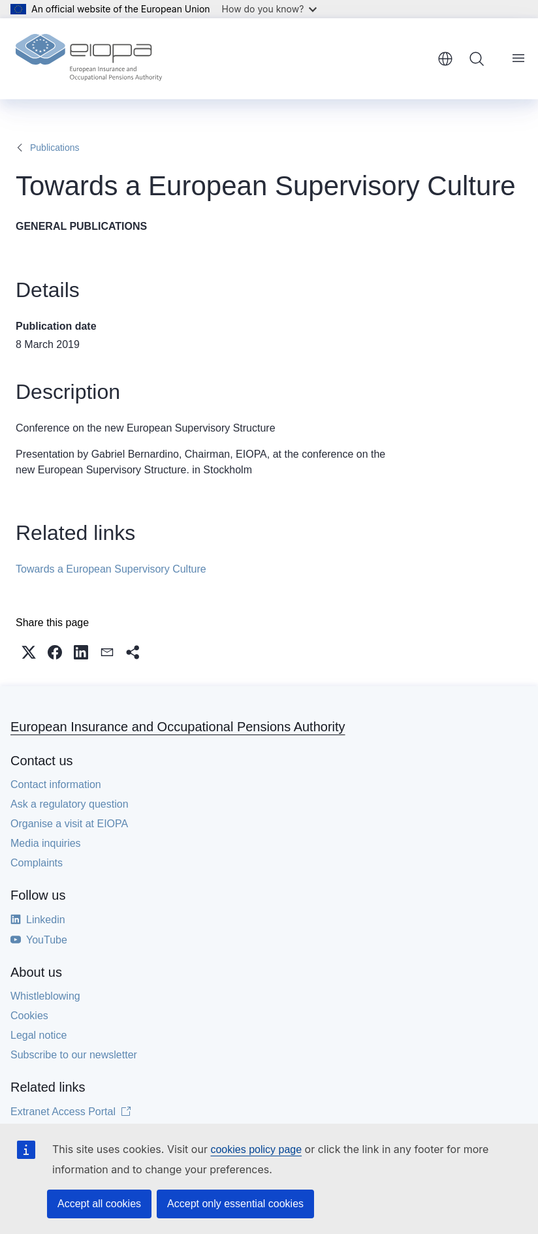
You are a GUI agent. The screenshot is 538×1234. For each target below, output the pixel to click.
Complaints (36, 862)
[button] (28, 652)
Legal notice (38, 1035)
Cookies (29, 1015)
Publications (55, 147)
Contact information (55, 784)
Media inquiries (45, 843)
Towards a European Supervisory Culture (111, 569)
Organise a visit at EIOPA (69, 823)
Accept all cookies (99, 1203)
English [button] (445, 59)
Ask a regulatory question (69, 804)
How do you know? (269, 8)
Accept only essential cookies (235, 1203)
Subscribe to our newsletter (73, 1054)
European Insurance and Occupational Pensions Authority (177, 727)
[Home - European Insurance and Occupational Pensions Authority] (89, 59)
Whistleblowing (45, 996)
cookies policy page (256, 1149)
